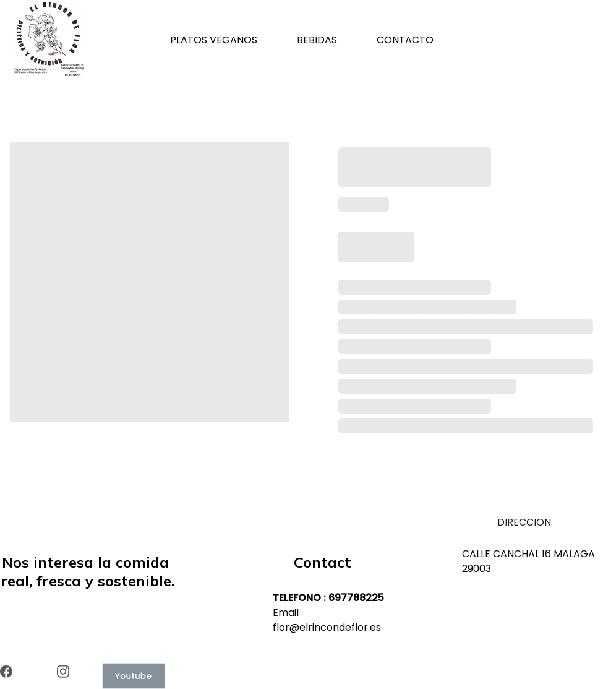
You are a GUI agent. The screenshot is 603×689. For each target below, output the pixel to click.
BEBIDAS (317, 40)
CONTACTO (405, 40)
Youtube (133, 675)
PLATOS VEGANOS (213, 40)
